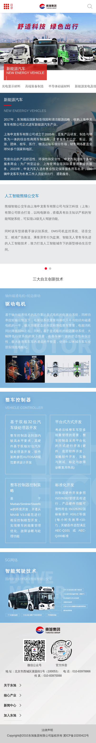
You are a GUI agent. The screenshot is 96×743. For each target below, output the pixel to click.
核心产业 (10, 695)
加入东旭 (10, 715)
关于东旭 (10, 685)
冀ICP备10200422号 (76, 735)
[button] (46, 268)
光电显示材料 (11, 86)
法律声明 (48, 730)
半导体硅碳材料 (59, 86)
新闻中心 (10, 705)
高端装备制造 (34, 86)
